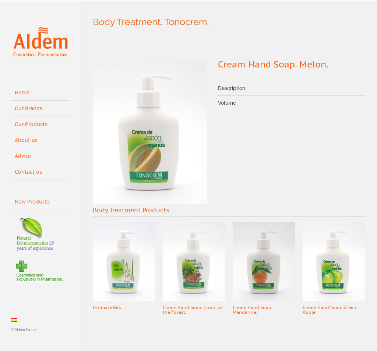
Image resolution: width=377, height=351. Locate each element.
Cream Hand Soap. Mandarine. (252, 310)
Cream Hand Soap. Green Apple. (329, 310)
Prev (345, 210)
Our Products (31, 124)
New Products (35, 200)
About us (26, 140)
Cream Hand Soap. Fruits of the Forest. (192, 310)
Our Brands (28, 108)
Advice (23, 156)
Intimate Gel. (107, 307)
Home (22, 93)
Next (359, 210)
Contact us (28, 172)
